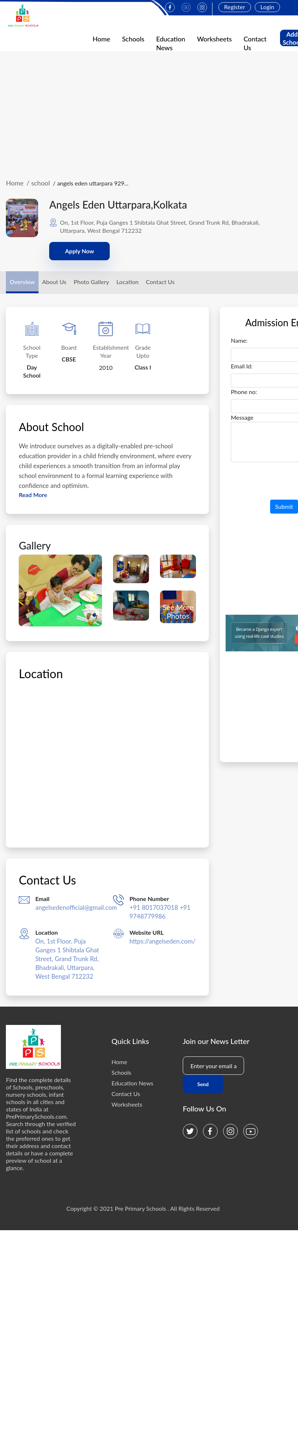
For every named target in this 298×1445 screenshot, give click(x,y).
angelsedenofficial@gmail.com (76, 907)
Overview (22, 281)
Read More (33, 494)
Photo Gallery (91, 281)
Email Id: (241, 366)
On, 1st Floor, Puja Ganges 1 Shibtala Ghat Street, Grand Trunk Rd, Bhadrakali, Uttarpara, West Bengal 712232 (67, 958)
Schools (133, 39)
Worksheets (214, 39)
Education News (132, 1083)
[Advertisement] (149, 114)
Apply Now (79, 250)
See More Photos (178, 611)
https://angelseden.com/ (163, 941)
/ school (38, 183)
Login (268, 6)
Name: (239, 340)
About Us (54, 281)
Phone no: (244, 391)
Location (127, 281)
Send (202, 1084)
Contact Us (160, 281)
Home (101, 39)
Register (234, 6)
